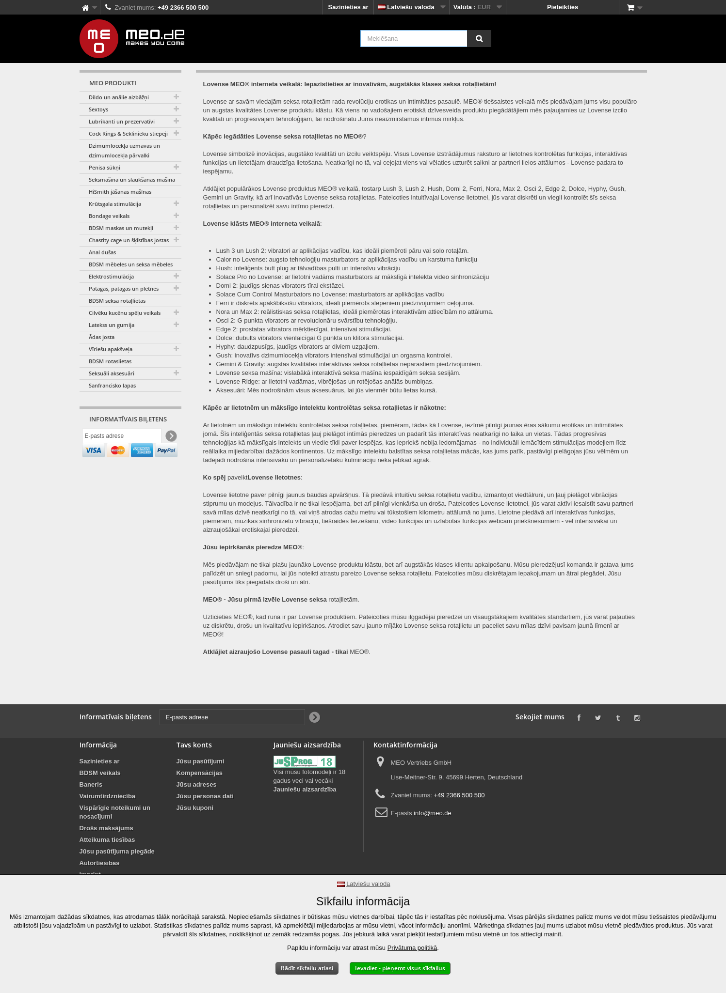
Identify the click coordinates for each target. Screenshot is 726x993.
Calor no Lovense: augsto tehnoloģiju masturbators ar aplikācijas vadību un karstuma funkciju (346, 259)
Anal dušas (102, 252)
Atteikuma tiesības (107, 839)
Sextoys (98, 109)
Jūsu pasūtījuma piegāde (117, 851)
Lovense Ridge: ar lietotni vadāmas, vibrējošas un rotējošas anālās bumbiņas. (325, 381)
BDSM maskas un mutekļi (121, 228)
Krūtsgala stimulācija (115, 203)
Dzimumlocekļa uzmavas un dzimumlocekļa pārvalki (124, 150)
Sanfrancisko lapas (112, 385)
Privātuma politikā (412, 947)
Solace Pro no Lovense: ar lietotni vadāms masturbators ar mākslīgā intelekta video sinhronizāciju (352, 276)
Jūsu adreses (197, 784)
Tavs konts (194, 744)
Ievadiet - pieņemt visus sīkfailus (400, 968)
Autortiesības (100, 863)
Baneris (91, 784)
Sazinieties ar (348, 7)
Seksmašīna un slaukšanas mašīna (132, 179)
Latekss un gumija (111, 324)
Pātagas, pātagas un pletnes (124, 288)
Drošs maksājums (106, 828)
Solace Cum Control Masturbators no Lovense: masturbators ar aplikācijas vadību (330, 294)
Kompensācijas (200, 772)
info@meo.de (433, 813)
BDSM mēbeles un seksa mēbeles (131, 264)
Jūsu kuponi (195, 807)
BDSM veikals (100, 772)
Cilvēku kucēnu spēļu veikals (125, 312)
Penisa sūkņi (104, 167)
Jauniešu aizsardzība (305, 789)
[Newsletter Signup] (170, 438)
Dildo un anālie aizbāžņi (119, 97)
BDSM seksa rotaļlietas (117, 300)
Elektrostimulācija (111, 276)
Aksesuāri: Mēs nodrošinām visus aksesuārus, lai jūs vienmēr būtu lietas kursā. (326, 390)
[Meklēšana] (479, 38)
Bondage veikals (109, 215)
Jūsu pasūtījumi (201, 761)
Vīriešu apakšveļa (110, 349)
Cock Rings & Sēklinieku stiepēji (128, 133)
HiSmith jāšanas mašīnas (120, 191)
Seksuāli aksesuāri (111, 373)
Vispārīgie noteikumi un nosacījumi (115, 812)
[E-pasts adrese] (122, 437)
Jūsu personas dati (205, 796)
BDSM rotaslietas (110, 361)
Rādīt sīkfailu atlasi (307, 968)
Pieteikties (562, 7)
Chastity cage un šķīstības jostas (129, 240)
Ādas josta (101, 337)
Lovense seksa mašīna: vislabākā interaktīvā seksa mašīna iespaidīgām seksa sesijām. (338, 372)
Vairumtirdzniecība (108, 796)
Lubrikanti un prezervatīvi (122, 121)
